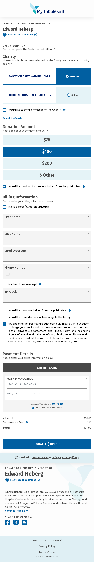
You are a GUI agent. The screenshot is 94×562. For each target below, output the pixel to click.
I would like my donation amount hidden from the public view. (44, 186)
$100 (47, 151)
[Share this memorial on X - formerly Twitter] (16, 522)
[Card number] (47, 386)
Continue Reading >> (16, 510)
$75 (47, 139)
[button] (64, 111)
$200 (47, 163)
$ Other (47, 175)
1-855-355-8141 (40, 457)
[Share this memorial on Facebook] (7, 522)
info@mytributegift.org (65, 457)
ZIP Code (11, 292)
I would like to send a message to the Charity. (34, 109)
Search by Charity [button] (12, 118)
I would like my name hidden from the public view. (37, 310)
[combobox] (9, 274)
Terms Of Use (47, 552)
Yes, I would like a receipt (22, 284)
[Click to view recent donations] (27, 35)
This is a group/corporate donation (28, 207)
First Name (12, 217)
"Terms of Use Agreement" (31, 331)
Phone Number (16, 268)
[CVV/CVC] (39, 392)
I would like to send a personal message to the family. (39, 317)
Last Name (12, 234)
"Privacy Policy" (62, 331)
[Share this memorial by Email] (24, 522)
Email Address (15, 251)
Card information (20, 379)
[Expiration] (16, 392)
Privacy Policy (47, 546)
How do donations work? (47, 540)
